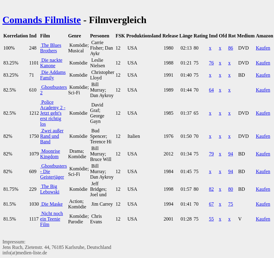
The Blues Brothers (50, 48)
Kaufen (263, 48)
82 (211, 189)
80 (230, 189)
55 (211, 218)
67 (211, 204)
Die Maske (51, 204)
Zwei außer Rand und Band (51, 136)
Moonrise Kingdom (50, 153)
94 (230, 153)
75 (230, 204)
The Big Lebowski (49, 189)
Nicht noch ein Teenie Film (51, 219)
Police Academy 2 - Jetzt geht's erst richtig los (53, 113)
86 (230, 48)
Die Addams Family (53, 75)
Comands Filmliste (41, 19)
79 (211, 153)
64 (211, 89)
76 (211, 62)
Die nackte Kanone (51, 63)
